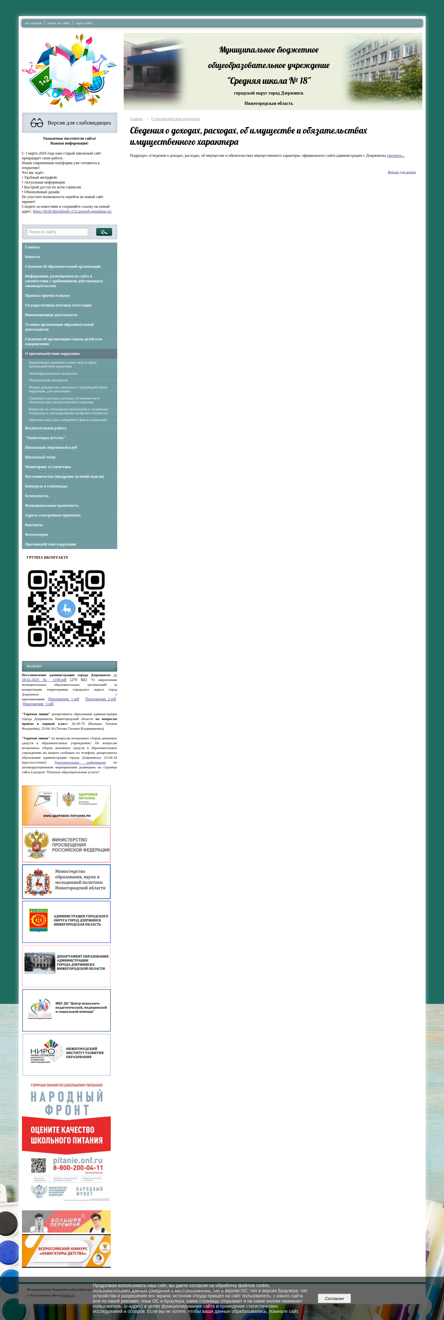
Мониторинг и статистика (48, 467)
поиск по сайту (58, 23)
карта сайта (84, 23)
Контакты (34, 525)
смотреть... (396, 155)
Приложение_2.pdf (100, 699)
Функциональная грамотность (52, 505)
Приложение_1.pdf (63, 699)
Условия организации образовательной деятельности (59, 327)
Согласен (334, 1298)
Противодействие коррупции (50, 544)
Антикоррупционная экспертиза (53, 373)
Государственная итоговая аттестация (58, 305)
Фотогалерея (36, 534)
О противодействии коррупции (52, 353)
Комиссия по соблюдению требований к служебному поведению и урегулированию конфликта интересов (69, 411)
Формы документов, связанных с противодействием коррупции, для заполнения (68, 389)
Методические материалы (48, 380)
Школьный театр (40, 457)
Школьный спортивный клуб (51, 447)
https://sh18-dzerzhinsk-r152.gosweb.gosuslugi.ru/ (72, 211)
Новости (32, 257)
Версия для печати (402, 172)
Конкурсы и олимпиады (46, 486)
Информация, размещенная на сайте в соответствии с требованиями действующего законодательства (64, 281)
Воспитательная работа (46, 428)
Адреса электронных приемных (53, 515)
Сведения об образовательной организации (63, 266)
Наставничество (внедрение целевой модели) (64, 476)
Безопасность (37, 496)
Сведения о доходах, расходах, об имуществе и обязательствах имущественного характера (64, 400)
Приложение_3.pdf (38, 704)
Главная (32, 247)
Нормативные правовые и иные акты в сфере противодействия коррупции (63, 364)
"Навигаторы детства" (45, 437)
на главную (33, 23)
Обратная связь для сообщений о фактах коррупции (68, 420)
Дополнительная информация (80, 762)
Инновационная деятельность (51, 315)
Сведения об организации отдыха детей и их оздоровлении (64, 341)
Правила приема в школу (47, 295)
